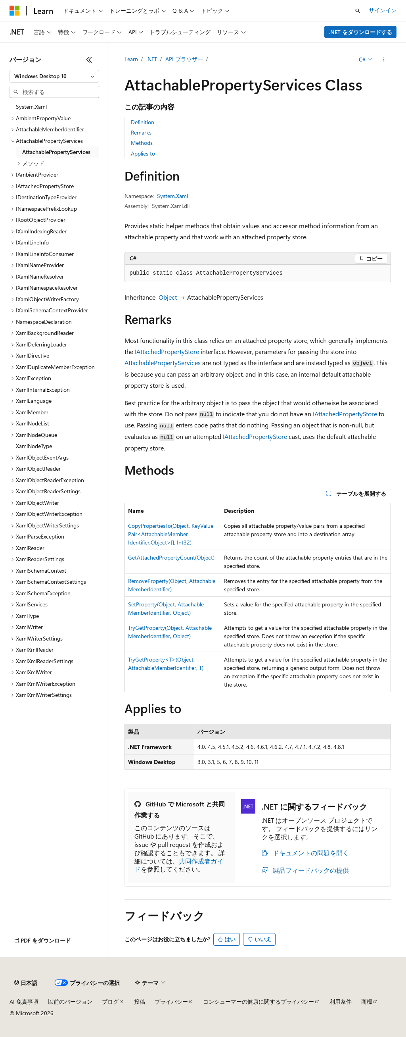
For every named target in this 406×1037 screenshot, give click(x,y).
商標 (366, 1001)
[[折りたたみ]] (89, 59)
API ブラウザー (184, 59)
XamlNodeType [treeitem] (34, 446)
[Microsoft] (15, 11)
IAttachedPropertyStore (167, 351)
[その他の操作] (384, 59)
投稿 (139, 1001)
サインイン (382, 10)
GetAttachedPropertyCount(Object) (171, 557)
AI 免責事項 (24, 1001)
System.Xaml (172, 196)
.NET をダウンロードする (360, 32)
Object (168, 297)
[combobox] (54, 76)
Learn (131, 59)
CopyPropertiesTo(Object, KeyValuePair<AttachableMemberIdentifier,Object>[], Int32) (170, 534)
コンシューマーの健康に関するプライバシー (258, 1001)
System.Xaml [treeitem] (31, 106)
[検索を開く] (358, 11)
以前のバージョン (70, 1001)
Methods (142, 142)
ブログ (110, 1001)
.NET (151, 59)
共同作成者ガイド (178, 865)
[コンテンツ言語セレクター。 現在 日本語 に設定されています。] (26, 983)
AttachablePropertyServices (162, 362)
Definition (142, 122)
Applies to (143, 153)
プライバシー (171, 1001)
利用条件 (340, 1001)
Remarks (141, 132)
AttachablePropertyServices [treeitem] (56, 152)
